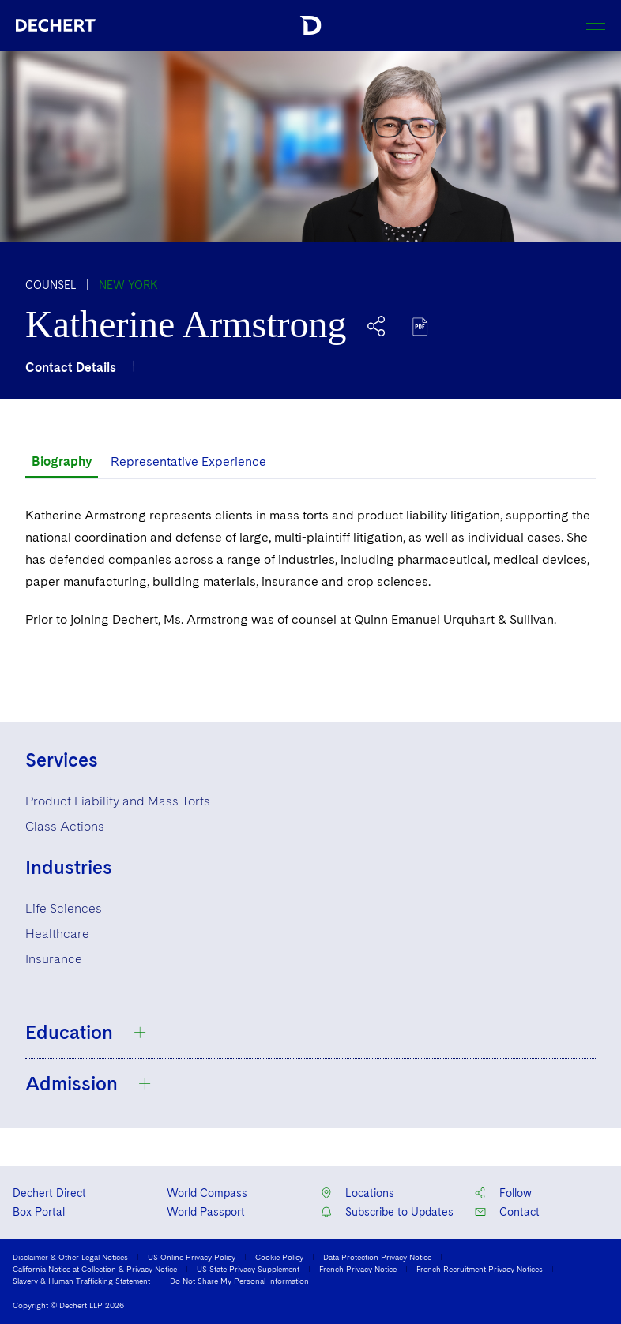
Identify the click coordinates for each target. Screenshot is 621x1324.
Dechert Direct (49, 1193)
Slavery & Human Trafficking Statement (81, 1280)
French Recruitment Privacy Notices (479, 1268)
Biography (62, 461)
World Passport (206, 1212)
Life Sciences (63, 908)
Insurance (53, 958)
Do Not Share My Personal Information (239, 1280)
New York (128, 285)
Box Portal (39, 1212)
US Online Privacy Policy (191, 1257)
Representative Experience (188, 461)
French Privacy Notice (358, 1268)
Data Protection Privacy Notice (377, 1257)
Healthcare (57, 933)
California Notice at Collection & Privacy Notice (95, 1268)
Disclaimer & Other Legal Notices (70, 1257)
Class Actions (64, 826)
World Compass (207, 1193)
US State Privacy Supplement (248, 1268)
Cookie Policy (279, 1257)
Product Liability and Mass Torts (117, 800)
